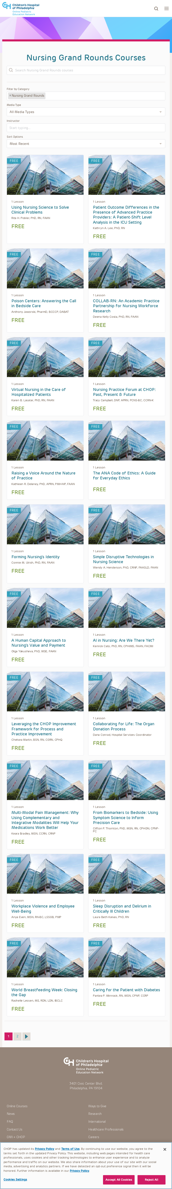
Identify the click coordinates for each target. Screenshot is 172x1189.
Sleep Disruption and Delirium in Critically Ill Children (122, 909)
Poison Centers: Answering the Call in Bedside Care (43, 303)
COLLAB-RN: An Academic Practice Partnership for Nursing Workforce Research (126, 305)
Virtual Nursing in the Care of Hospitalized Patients (38, 392)
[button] (166, 8)
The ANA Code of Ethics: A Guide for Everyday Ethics (124, 476)
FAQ (10, 1122)
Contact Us (14, 1129)
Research (95, 1114)
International (97, 1122)
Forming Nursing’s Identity (35, 556)
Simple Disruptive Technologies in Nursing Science (123, 559)
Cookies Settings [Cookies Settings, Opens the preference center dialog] (15, 1181)
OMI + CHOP (16, 1137)
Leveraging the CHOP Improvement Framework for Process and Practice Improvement (43, 728)
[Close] (165, 1152)
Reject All (151, 1182)
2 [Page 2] (19, 1035)
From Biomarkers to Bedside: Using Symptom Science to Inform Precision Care (125, 817)
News (11, 1114)
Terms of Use (70, 1151)
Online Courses (17, 1106)
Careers (93, 1137)
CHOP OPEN (20, 8)
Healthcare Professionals (106, 1129)
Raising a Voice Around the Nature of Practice (43, 476)
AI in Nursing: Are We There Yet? (123, 640)
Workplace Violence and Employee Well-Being (43, 909)
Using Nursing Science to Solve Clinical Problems (40, 210)
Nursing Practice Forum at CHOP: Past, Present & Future (124, 392)
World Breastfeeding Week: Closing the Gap (44, 992)
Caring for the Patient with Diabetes (126, 989)
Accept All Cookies (118, 1182)
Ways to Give (97, 1106)
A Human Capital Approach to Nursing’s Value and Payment (38, 643)
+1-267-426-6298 (31, 1144)
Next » (26, 1036)
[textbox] (63, 96)
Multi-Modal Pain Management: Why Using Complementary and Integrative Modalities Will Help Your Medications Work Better (45, 820)
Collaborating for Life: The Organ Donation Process (123, 726)
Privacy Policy (44, 1151)
